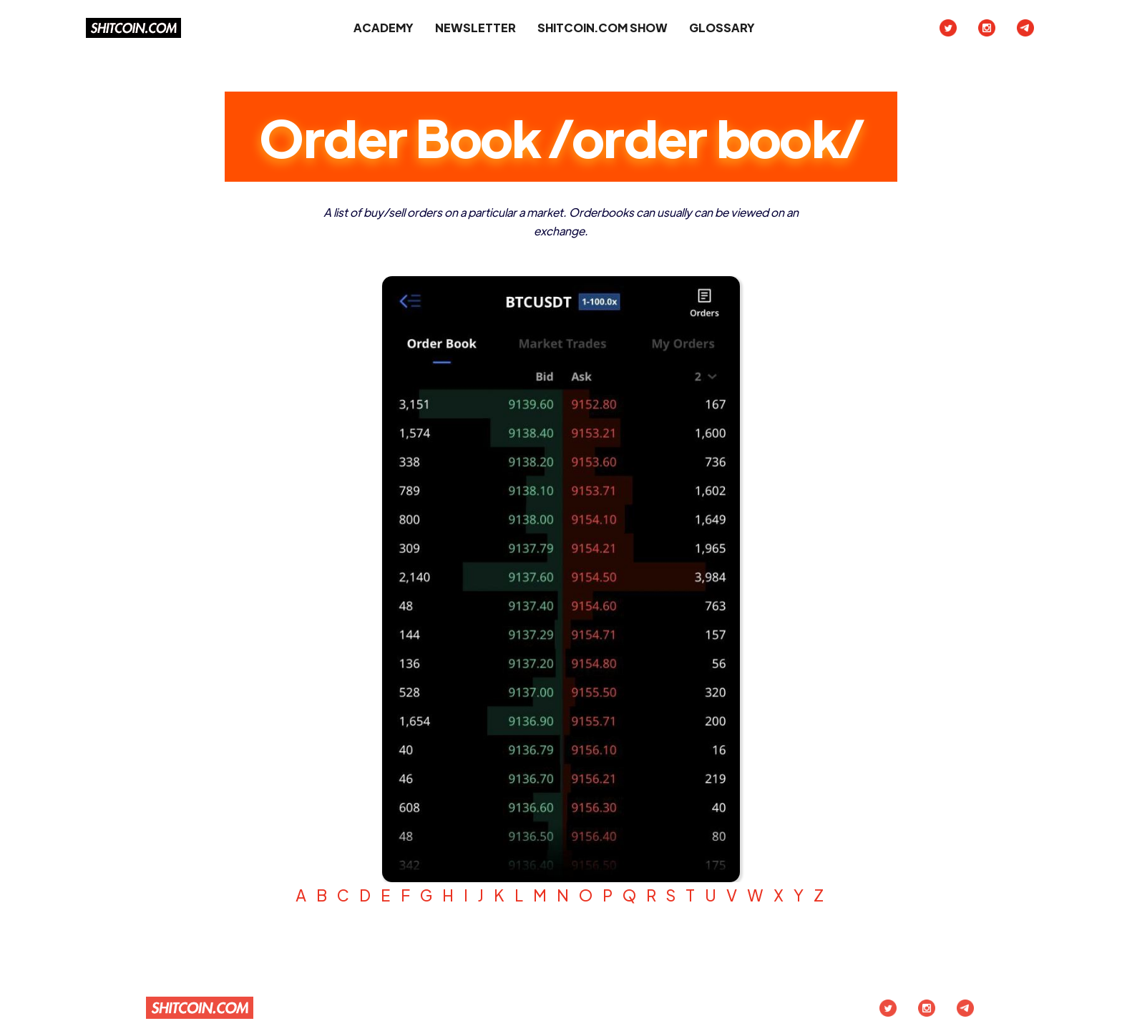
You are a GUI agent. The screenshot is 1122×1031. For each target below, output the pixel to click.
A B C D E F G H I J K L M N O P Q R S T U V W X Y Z (561, 894)
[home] (133, 28)
